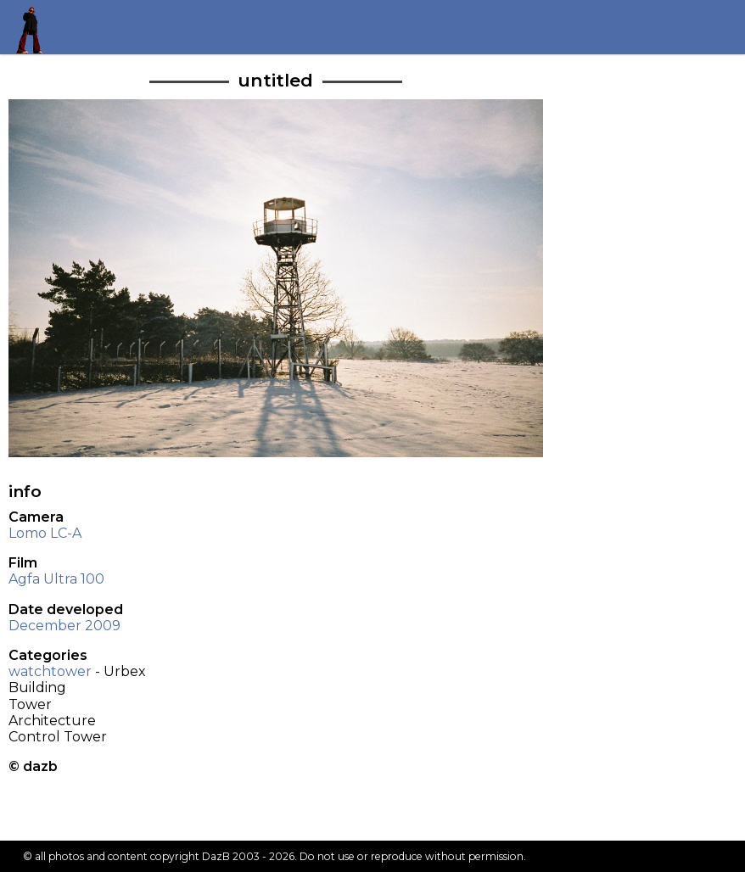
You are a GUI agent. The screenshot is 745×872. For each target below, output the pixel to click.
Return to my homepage (35, 26)
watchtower (50, 671)
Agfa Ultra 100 (56, 579)
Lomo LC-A (44, 533)
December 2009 (64, 626)
